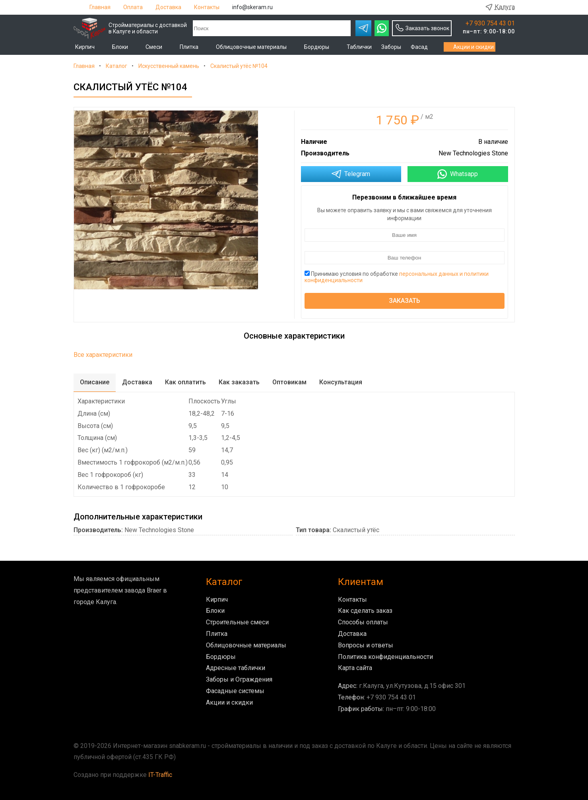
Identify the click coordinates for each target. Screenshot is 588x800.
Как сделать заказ (365, 610)
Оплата (133, 7)
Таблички (359, 47)
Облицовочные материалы (255, 47)
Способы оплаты (363, 622)
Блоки (124, 47)
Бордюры (320, 47)
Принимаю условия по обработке (397, 277)
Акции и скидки (469, 47)
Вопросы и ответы (365, 645)
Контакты (206, 7)
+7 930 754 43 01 (490, 23)
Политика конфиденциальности (385, 657)
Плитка (193, 47)
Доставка (168, 7)
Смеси (158, 47)
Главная (100, 7)
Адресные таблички (235, 668)
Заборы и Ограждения (239, 679)
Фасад (423, 47)
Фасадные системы (235, 691)
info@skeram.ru (252, 7)
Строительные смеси (237, 622)
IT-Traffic (160, 775)
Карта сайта (355, 668)
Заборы (391, 47)
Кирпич (89, 47)
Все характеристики (103, 354)
